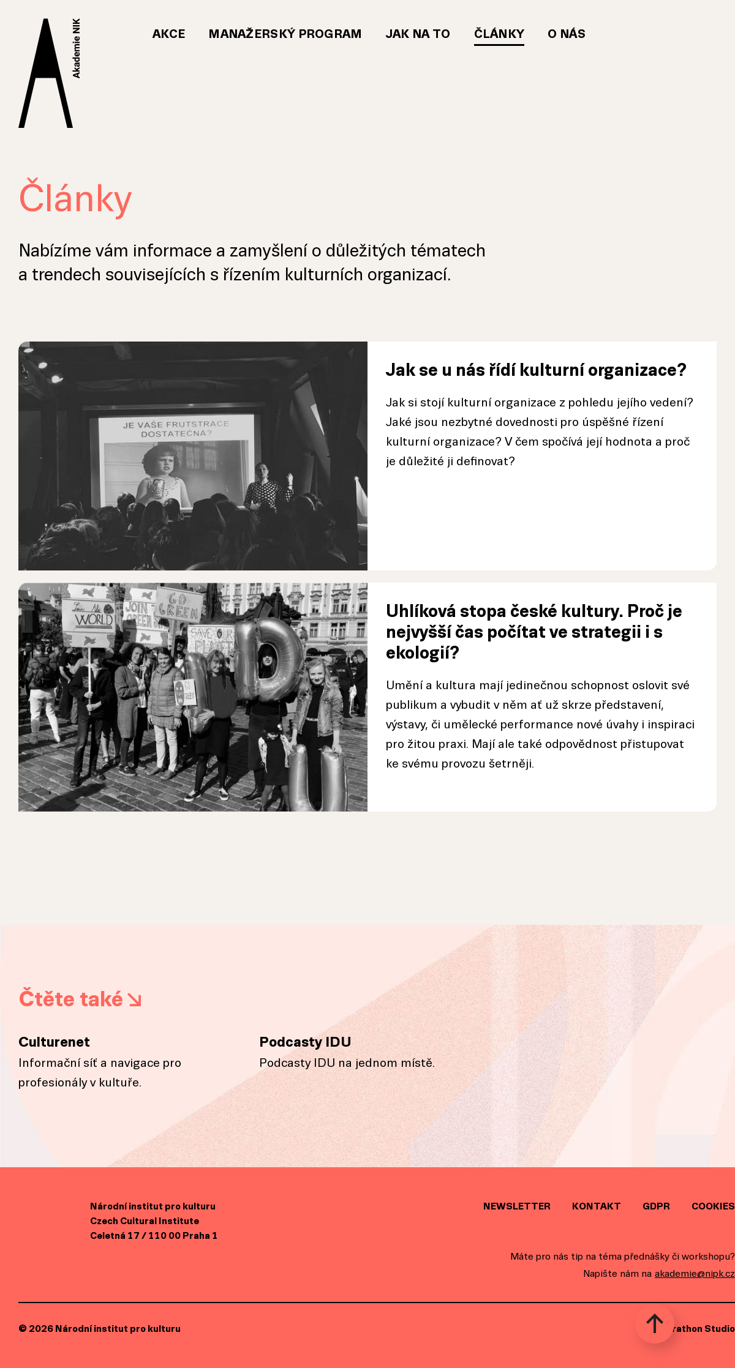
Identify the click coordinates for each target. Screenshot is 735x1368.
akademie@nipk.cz (695, 1273)
